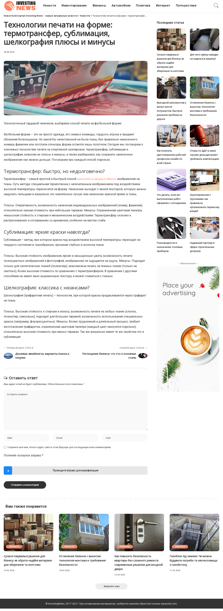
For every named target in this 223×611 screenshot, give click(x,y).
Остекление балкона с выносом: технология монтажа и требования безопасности (82, 562)
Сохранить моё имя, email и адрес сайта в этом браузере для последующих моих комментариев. (59, 449)
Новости (14, 548)
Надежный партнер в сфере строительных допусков (202, 244)
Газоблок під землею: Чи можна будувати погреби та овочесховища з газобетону (193, 562)
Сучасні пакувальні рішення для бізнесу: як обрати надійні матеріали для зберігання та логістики (170, 62)
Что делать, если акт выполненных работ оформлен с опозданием (171, 197)
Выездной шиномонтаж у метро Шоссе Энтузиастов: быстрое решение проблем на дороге (171, 110)
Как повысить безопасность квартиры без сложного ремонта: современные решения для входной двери (138, 564)
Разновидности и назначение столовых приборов (170, 244)
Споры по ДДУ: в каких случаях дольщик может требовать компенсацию (204, 153)
